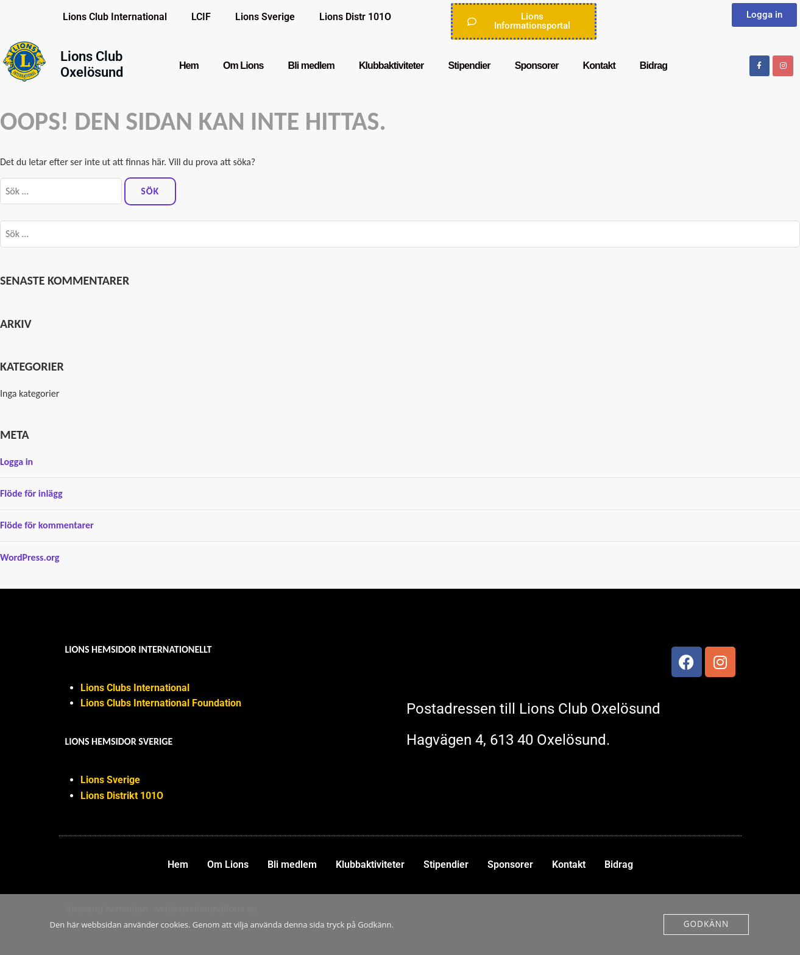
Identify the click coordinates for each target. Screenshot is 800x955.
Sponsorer (537, 65)
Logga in (16, 461)
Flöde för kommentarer (47, 525)
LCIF (201, 17)
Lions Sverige (265, 17)
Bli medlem (311, 65)
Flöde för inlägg (31, 493)
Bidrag (653, 65)
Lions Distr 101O (355, 17)
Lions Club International (115, 17)
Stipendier (469, 65)
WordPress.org (29, 557)
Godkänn (707, 924)
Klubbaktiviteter (391, 65)
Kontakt (599, 65)
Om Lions (243, 65)
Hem (189, 65)
